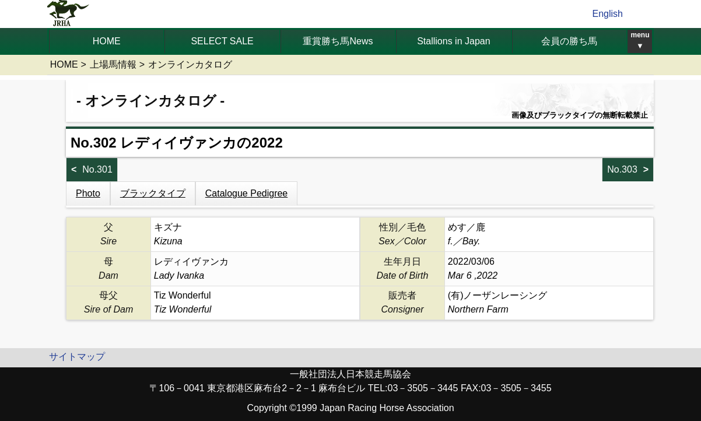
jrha (68, 14)
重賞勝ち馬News (338, 41)
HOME (107, 41)
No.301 (97, 169)
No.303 (622, 169)
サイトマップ (77, 357)
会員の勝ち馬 (569, 41)
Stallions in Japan (453, 41)
